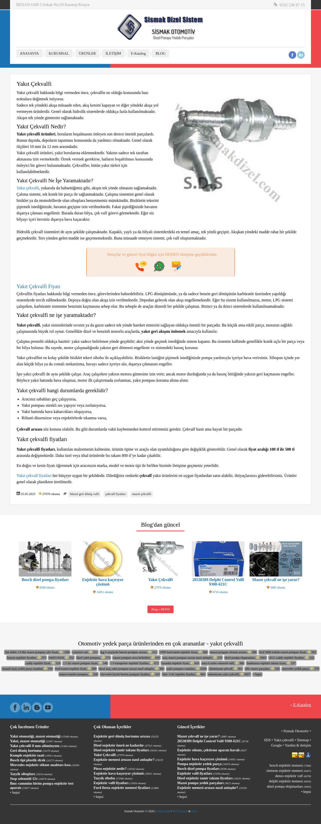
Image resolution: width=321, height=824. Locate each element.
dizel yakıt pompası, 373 (93, 658)
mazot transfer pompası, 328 (78, 674)
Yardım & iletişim (298, 745)
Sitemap (303, 740)
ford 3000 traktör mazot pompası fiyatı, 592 (287, 652)
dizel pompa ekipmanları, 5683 (245, 658)
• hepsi (257, 674)
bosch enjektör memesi (290, 765)
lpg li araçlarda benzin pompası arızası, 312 (129, 652)
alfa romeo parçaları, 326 (262, 669)
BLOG (160, 53)
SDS (267, 740)
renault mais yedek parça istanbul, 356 (27, 669)
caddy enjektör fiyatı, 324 (43, 663)
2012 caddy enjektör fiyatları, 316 (291, 658)
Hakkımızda (163, 811)
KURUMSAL (59, 53)
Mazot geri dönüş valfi (84, 494)
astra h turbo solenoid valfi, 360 (223, 663)
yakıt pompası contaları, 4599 (186, 669)
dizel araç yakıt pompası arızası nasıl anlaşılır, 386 (131, 669)
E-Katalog (138, 53)
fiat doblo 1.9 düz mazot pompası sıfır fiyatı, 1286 (37, 652)
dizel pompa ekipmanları (289, 786)
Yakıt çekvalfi (28, 188)
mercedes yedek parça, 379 (300, 669)
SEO (194, 811)
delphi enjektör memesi (290, 781)
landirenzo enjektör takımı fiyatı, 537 (271, 663)
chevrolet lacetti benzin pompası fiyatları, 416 (130, 674)
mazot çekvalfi (141, 494)
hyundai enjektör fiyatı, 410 (180, 663)
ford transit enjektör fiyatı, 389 (75, 669)
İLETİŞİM (113, 53)
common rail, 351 (85, 652)
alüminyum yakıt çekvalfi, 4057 (229, 674)
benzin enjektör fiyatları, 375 (26, 658)
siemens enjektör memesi (288, 771)
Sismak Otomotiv (296, 731)
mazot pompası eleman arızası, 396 (233, 652)
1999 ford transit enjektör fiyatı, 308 (183, 652)
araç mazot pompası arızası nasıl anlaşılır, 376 (192, 658)
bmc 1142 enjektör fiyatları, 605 (184, 674)
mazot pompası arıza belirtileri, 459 (136, 658)
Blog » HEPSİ (160, 609)
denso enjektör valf (293, 776)
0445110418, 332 (61, 658)
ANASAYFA (29, 53)
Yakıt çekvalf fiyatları (34, 475)
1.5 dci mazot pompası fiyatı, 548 (85, 663)
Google (276, 745)
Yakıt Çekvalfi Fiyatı (39, 286)
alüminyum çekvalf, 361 (225, 669)
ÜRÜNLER (87, 53)
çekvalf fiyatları (115, 494)
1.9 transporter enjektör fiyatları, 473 (134, 663)
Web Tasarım (180, 811)
